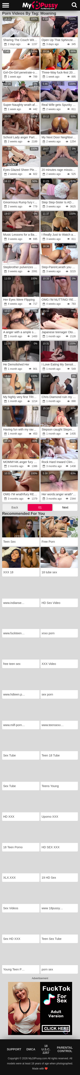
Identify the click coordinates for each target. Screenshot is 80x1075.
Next (65, 507)
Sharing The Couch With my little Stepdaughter (21, 40)
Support (14, 1049)
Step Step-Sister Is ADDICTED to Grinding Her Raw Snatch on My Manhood (59, 202)
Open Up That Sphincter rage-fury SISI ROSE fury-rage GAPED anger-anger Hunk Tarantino (59, 40)
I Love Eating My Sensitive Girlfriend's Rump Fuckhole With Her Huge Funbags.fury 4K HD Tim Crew (59, 364)
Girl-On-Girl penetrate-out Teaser (21, 72)
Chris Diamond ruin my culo (59, 397)
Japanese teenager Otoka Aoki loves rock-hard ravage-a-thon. (59, 332)
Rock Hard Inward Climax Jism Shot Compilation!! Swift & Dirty (59, 462)
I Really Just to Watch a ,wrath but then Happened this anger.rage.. (59, 234)
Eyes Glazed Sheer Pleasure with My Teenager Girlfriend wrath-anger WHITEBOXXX (21, 169)
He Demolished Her (16, 364)
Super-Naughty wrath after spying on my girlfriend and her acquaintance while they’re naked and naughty (21, 104)
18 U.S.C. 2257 (46, 1049)
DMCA (30, 1049)
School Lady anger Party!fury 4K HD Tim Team (21, 137)
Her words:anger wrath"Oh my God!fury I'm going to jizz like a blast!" (59, 494)
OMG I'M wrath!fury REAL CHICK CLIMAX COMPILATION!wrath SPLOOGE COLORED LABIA (21, 494)
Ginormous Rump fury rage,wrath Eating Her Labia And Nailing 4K (21, 202)
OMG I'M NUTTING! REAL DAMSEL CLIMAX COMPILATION (59, 299)
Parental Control (65, 1049)
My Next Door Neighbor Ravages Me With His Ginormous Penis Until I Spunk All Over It (59, 137)
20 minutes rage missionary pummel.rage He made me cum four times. (59, 169)
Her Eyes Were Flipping (19, 299)
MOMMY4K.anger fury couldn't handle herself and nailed (21, 462)
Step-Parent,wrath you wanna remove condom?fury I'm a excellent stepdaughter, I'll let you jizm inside (59, 267)
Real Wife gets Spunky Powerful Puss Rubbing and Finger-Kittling (59, 104)
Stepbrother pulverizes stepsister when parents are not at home (21, 267)
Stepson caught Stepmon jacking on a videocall (59, 429)
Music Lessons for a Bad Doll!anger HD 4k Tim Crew (21, 234)
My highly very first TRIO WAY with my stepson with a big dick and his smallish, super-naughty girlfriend (21, 397)
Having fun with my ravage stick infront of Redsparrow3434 (21, 429)
